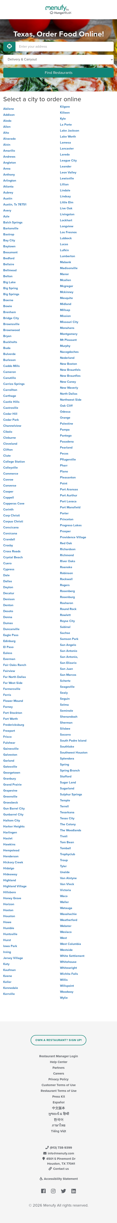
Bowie (7, 306)
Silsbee (65, 728)
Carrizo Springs (14, 384)
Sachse (65, 633)
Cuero (7, 563)
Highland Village (15, 886)
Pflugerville (68, 459)
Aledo (7, 121)
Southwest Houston (73, 752)
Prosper (65, 531)
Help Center (58, 1062)
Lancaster (67, 148)
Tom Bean (67, 842)
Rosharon (66, 603)
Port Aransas (69, 489)
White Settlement (72, 956)
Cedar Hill (10, 414)
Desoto (8, 611)
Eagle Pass (10, 635)
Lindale (65, 190)
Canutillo (9, 378)
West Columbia (70, 944)
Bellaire (8, 264)
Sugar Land (68, 782)
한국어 (58, 1120)
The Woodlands (70, 830)
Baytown (9, 246)
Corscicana (11, 527)
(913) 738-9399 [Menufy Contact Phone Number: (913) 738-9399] (58, 1148)
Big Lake (9, 282)
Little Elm (66, 202)
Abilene (8, 109)
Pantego (66, 435)
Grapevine (10, 790)
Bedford (8, 258)
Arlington (9, 180)
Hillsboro (9, 892)
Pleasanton (68, 477)
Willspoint (67, 986)
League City (68, 160)
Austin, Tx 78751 (14, 204)
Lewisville (67, 178)
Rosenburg (67, 597)
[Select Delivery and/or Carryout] (58, 60)
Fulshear (9, 743)
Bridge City (11, 318)
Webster (65, 926)
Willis (64, 980)
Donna (7, 617)
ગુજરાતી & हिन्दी (58, 1114)
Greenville (10, 796)
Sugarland (67, 788)
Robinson (66, 573)
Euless (7, 653)
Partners (58, 1068)
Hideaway (10, 874)
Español (58, 1102)
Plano (64, 471)
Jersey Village (13, 958)
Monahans (67, 328)
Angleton (9, 162)
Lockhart (66, 220)
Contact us (58, 1169)
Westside (66, 950)
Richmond (67, 555)
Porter (64, 513)
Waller (64, 902)
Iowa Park (10, 946)
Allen (6, 127)
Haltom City (11, 820)
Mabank (65, 262)
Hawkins (9, 844)
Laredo (65, 154)
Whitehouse (68, 962)
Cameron (9, 372)
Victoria (65, 890)
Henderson (10, 856)
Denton (8, 605)
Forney (8, 707)
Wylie (64, 998)
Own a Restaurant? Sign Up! (58, 1040)
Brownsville (11, 324)
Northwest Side (70, 400)
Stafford (65, 776)
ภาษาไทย (58, 1125)
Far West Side (12, 683)
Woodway (66, 992)
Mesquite (66, 298)
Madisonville (69, 268)
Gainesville (11, 749)
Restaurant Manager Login (58, 1056)
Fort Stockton (12, 713)
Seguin (65, 699)
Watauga (66, 908)
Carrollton (10, 390)
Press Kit (58, 1096)
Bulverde (9, 354)
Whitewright (68, 968)
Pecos (64, 453)
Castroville (10, 408)
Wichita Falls (69, 974)
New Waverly (69, 388)
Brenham (9, 312)
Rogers (65, 585)
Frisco (7, 737)
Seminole (66, 711)
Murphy (65, 346)
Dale (6, 575)
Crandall (9, 539)
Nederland (67, 358)
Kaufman (9, 970)
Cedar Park (11, 420)
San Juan (66, 669)
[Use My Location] (9, 46)
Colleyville (10, 467)
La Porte (66, 124)
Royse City (67, 621)
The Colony (68, 824)
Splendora (67, 758)
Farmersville (11, 689)
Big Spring (10, 288)
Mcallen (65, 280)
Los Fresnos (68, 232)
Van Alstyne (68, 878)
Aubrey (8, 192)
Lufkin (64, 250)
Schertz (65, 681)
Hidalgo (8, 868)
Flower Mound (13, 701)
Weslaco (66, 932)
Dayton (8, 587)
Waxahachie (68, 914)
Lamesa (65, 142)
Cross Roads (12, 551)
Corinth (8, 509)
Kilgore (65, 107)
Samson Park (69, 639)
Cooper (8, 491)
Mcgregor (66, 286)
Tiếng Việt (58, 1131)
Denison (9, 599)
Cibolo (7, 432)
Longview (66, 226)
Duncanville (11, 629)
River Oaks (67, 561)
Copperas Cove (13, 503)
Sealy (64, 693)
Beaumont (10, 252)
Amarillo (9, 151)
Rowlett (65, 615)
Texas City (67, 818)
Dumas (8, 623)
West (63, 938)
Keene (7, 976)
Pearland (66, 447)
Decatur (8, 593)
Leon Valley (68, 172)
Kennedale (10, 988)
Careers (58, 1073)
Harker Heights (14, 826)
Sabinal (65, 627)
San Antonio (68, 651)
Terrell (64, 806)
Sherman (66, 722)
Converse (9, 485)
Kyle (63, 118)
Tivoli (64, 836)
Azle (6, 216)
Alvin (6, 145)
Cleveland (10, 444)
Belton (7, 276)
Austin (7, 198)
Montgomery (68, 334)
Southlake (67, 746)
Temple (65, 800)
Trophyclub (67, 854)
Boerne (8, 300)
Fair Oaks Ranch (14, 665)
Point (63, 483)
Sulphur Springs (71, 794)
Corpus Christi (13, 521)
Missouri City (69, 322)
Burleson (9, 360)
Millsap (65, 310)
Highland (9, 880)
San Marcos (68, 675)
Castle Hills (11, 402)
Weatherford (68, 920)
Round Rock (68, 609)
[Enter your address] (64, 46)
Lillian (64, 184)
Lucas (64, 244)
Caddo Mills (11, 366)
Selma (64, 705)
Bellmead (9, 270)
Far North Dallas (14, 677)
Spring (64, 764)
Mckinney (66, 292)
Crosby (8, 545)
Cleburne (9, 438)
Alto (6, 133)
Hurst (7, 940)
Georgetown (11, 772)
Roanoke (66, 567)
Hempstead (11, 850)
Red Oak (66, 543)
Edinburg (9, 641)
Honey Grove (12, 898)
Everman (9, 659)
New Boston (68, 364)
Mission (65, 316)
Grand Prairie (12, 784)
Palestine (66, 423)
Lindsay (65, 196)
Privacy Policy (58, 1079)
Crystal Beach (13, 557)
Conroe (8, 479)
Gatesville (10, 766)
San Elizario (68, 663)
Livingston (67, 214)
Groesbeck (10, 802)
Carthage (9, 396)
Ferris (7, 695)
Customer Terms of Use (59, 1085)
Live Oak (66, 208)
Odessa (65, 412)
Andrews (9, 156)
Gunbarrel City (13, 814)
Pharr (64, 465)
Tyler (63, 866)
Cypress (8, 569)
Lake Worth (68, 136)
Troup (64, 860)
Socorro (65, 734)
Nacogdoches (69, 352)
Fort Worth (10, 719)
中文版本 (58, 1108)
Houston (9, 916)
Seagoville (67, 687)
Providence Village (73, 537)
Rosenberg (67, 591)
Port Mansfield (70, 507)
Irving (7, 952)
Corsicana (10, 533)
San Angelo (68, 645)
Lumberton (67, 256)
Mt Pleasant (68, 340)
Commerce (10, 473)
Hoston (8, 910)
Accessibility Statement (58, 1179)
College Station (14, 461)
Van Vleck (67, 884)
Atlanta (8, 186)
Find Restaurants (58, 72)
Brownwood (11, 330)
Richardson (67, 549)
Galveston (10, 755)
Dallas (7, 581)
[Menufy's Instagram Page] (53, 1191)
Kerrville (9, 994)
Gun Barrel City (14, 808)
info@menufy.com (58, 1153)
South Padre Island (73, 740)
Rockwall (66, 579)
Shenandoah (68, 717)
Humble (8, 928)
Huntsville (10, 934)
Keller (7, 982)
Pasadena (67, 441)
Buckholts (10, 342)
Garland (8, 761)
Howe (7, 922)
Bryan (7, 336)
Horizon (8, 904)
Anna (6, 168)
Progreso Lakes (71, 525)
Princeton (66, 519)
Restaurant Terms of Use (58, 1091)
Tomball (65, 848)
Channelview (12, 426)
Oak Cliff (66, 406)
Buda (6, 348)
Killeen (65, 112)
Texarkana (67, 812)
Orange (65, 417)
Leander (65, 166)
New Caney (68, 382)
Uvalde (65, 872)
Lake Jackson (69, 130)
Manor (64, 274)
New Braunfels (70, 370)
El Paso (8, 647)
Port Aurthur (68, 495)
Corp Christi (11, 515)
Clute (7, 456)
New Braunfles (70, 376)
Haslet (7, 838)
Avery (7, 210)
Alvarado (9, 139)
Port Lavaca (68, 501)
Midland (65, 304)
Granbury (9, 778)
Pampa (65, 429)
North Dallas (68, 394)
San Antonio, (69, 657)
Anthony (9, 174)
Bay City (9, 240)
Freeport (9, 731)
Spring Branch (70, 770)
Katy (6, 964)
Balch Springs (12, 222)
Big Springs (11, 294)
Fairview (9, 671)
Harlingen (10, 832)
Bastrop (8, 234)
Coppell (8, 497)
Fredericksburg (13, 725)
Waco (64, 896)
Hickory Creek (13, 862)
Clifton (8, 450)
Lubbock (66, 238)
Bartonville (10, 228)
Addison (9, 115)
